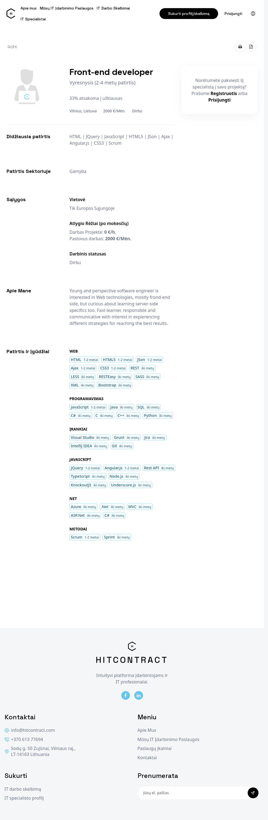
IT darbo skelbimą (23, 789)
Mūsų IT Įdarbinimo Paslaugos (67, 8)
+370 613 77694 (24, 739)
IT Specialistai (33, 19)
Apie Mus (147, 730)
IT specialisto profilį (24, 798)
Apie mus (29, 8)
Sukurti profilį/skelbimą (188, 13)
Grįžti (12, 46)
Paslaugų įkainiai (155, 748)
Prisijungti (233, 13)
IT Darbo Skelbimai (113, 8)
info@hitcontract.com (30, 730)
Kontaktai (147, 758)
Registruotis (223, 93)
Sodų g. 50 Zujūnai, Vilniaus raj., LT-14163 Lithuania (40, 751)
